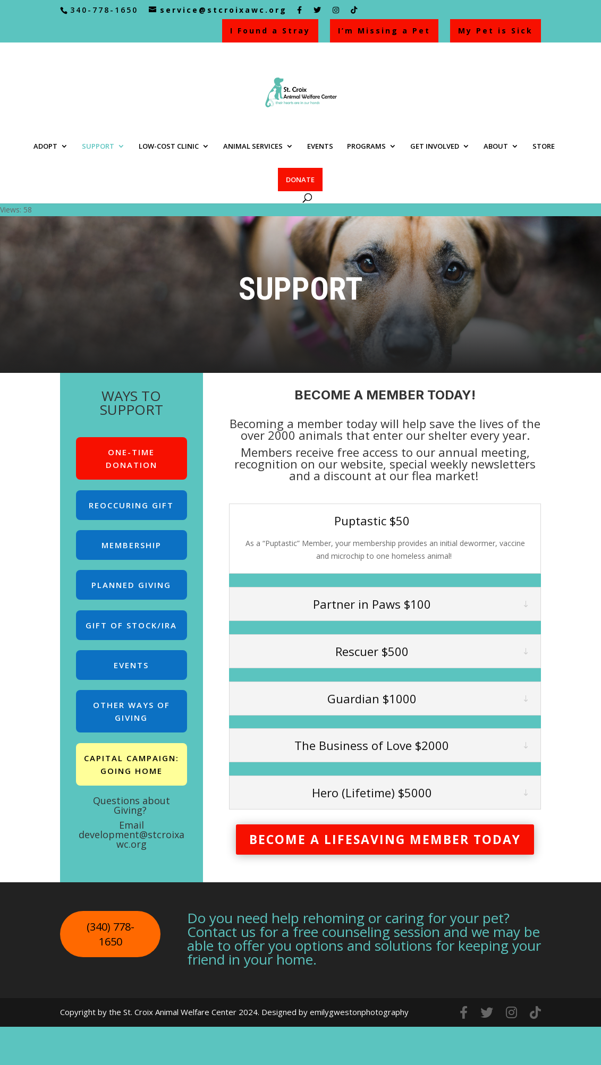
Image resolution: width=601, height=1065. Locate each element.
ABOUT (496, 146)
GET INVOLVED (434, 146)
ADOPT (45, 146)
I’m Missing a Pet (384, 30)
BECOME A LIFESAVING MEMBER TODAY (385, 839)
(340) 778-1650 (110, 934)
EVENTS (320, 146)
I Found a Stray (270, 30)
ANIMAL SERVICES (253, 146)
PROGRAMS (366, 146)
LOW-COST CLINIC (169, 146)
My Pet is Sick (495, 30)
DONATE (300, 179)
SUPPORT (98, 146)
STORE (543, 146)
